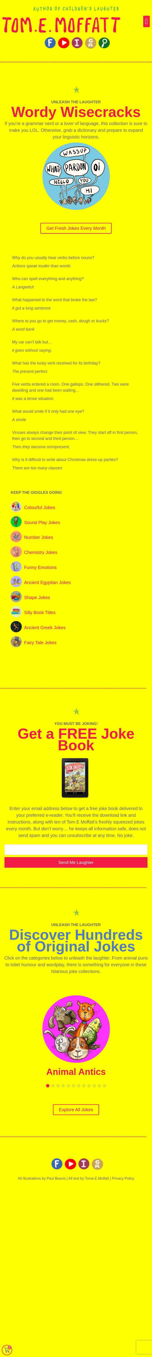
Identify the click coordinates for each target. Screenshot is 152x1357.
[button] (146, 21)
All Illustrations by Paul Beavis (42, 1178)
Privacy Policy (123, 1178)
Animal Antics (76, 1072)
